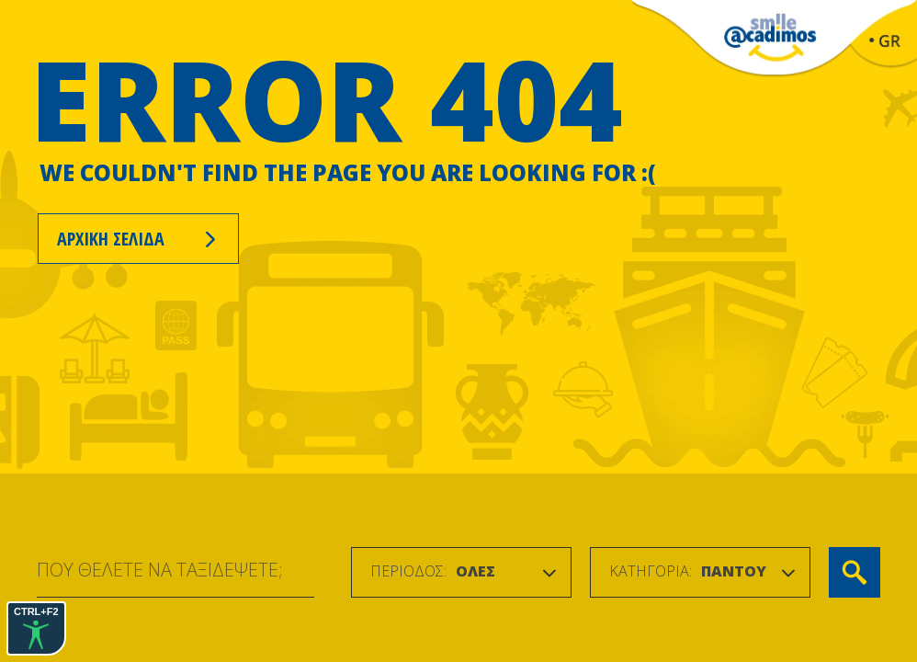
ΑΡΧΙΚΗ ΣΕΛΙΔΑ (138, 238)
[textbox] (433, 571)
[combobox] (461, 572)
